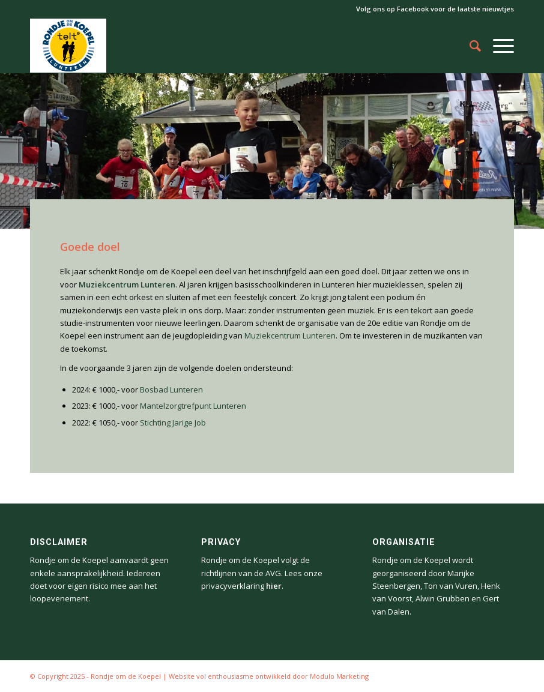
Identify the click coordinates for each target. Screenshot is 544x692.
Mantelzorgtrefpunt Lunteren (193, 405)
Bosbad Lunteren (171, 389)
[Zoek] (469, 46)
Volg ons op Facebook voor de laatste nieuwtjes (435, 8)
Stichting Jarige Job (173, 422)
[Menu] (497, 46)
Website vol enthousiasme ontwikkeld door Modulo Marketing (269, 676)
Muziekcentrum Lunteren (290, 335)
